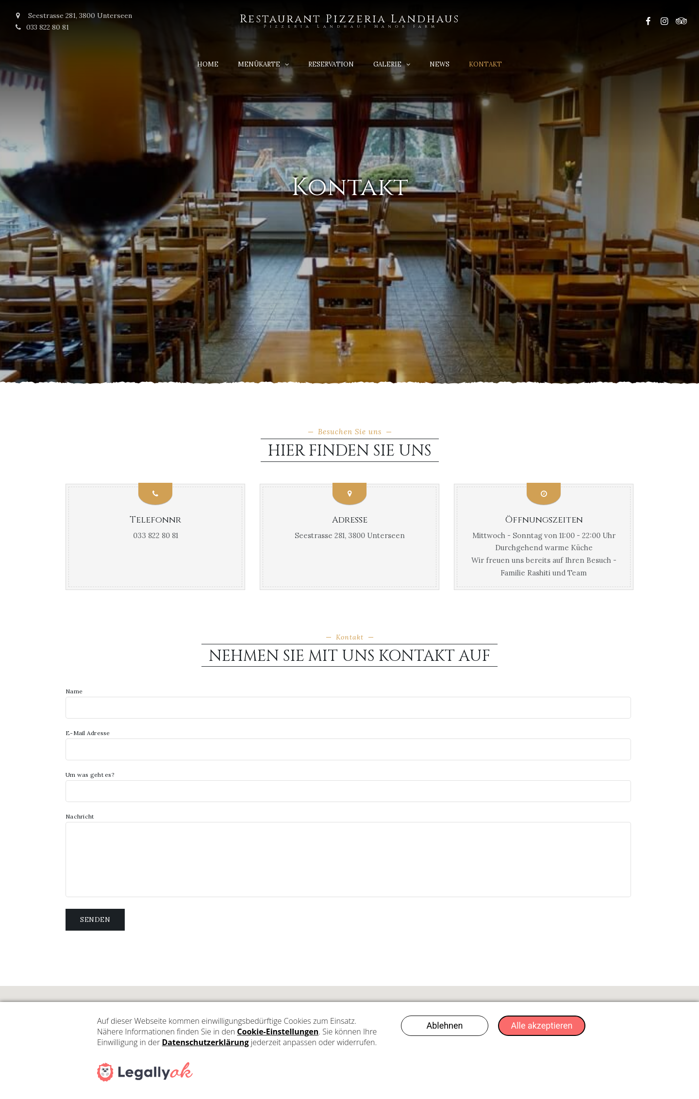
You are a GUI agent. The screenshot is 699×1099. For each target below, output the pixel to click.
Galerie (387, 64)
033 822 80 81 (42, 27)
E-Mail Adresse (348, 745)
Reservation (331, 64)
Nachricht (348, 855)
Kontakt (485, 64)
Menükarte (259, 64)
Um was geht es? (348, 787)
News (439, 64)
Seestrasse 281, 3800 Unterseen (350, 535)
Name (348, 704)
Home (207, 64)
